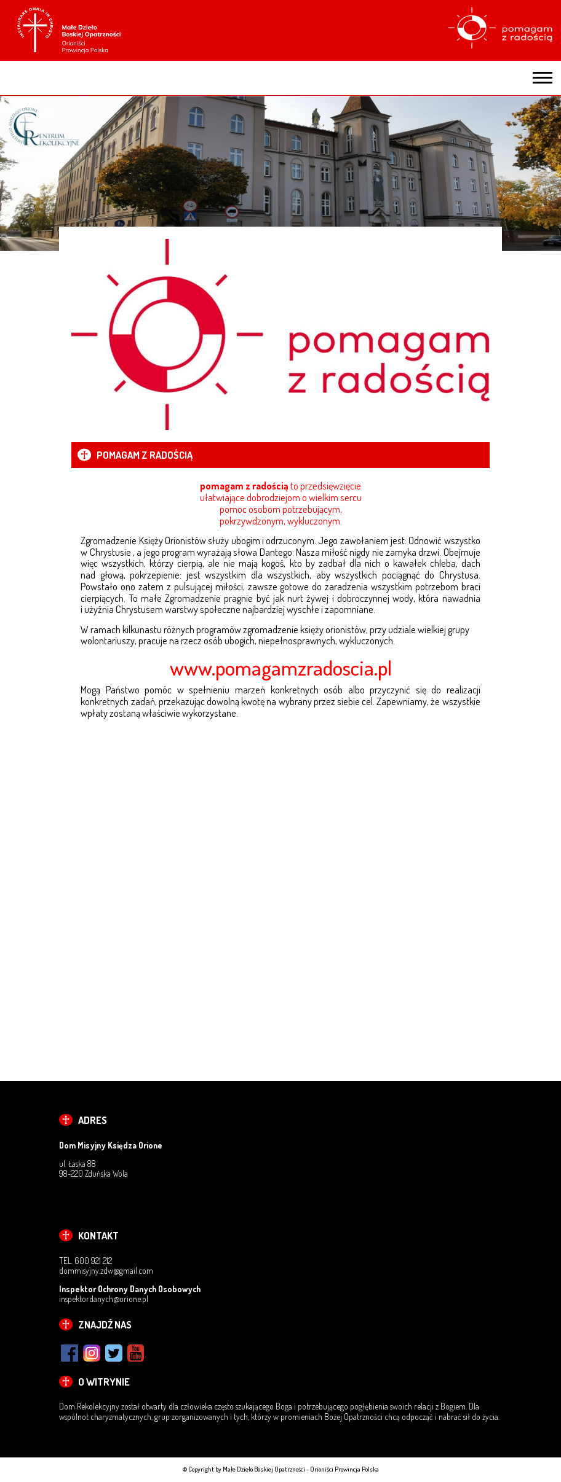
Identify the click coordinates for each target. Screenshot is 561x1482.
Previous (11, 173)
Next (549, 173)
